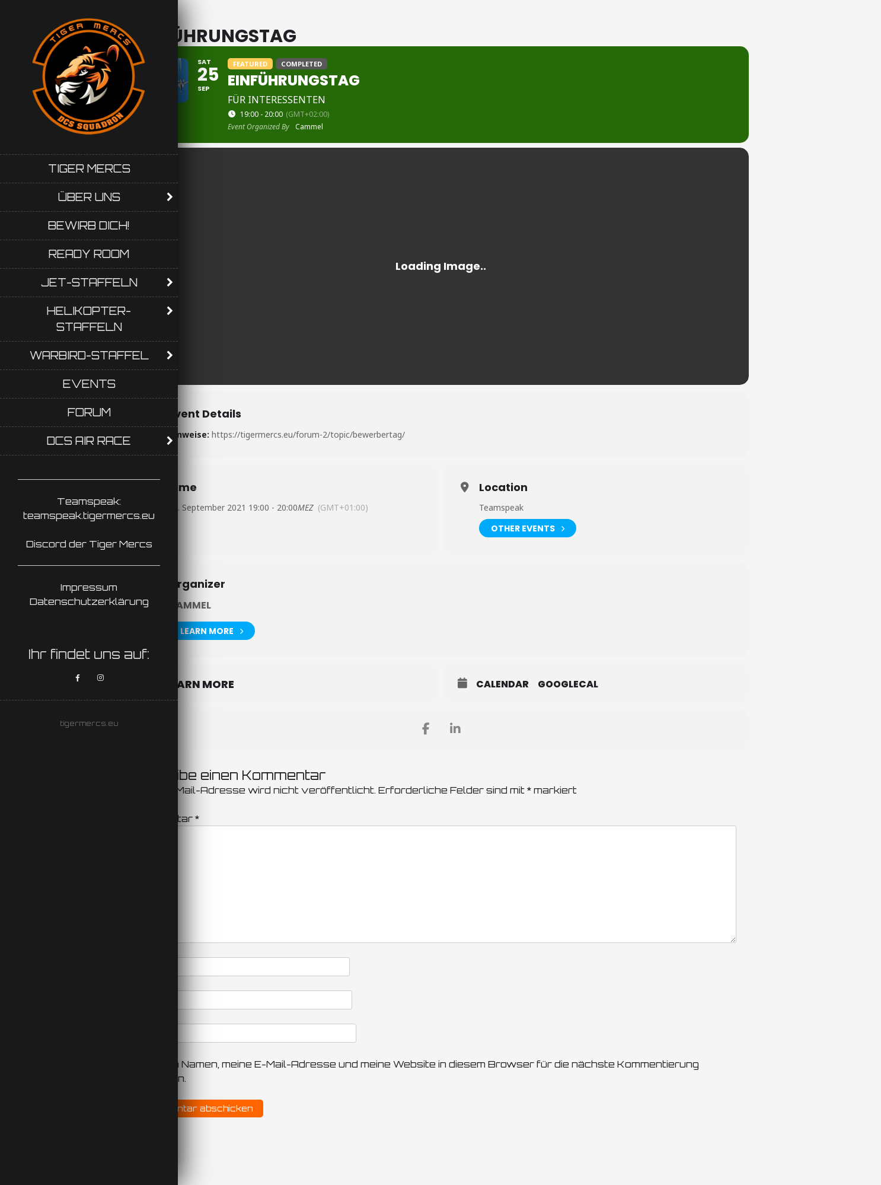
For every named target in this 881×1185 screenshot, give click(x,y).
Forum (89, 412)
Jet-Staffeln (89, 282)
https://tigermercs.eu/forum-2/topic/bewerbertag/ (308, 434)
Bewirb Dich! (89, 225)
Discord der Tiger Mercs (89, 544)
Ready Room (89, 253)
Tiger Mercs (89, 168)
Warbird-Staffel (89, 355)
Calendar (502, 684)
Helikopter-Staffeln (89, 318)
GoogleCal (568, 684)
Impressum (88, 587)
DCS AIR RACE (89, 440)
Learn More (211, 630)
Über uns (89, 196)
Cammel (189, 605)
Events (89, 383)
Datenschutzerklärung (89, 601)
